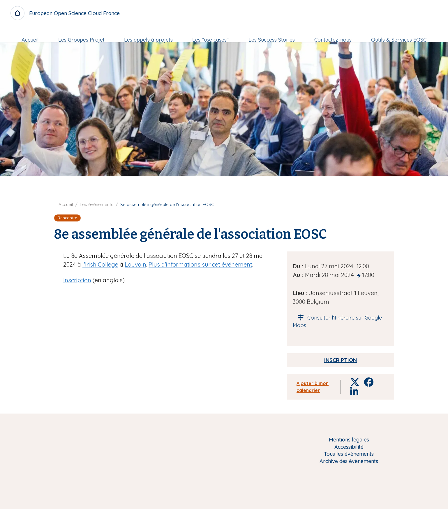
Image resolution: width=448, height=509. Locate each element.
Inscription (77, 280)
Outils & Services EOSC (398, 34)
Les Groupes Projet (81, 34)
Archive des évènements (349, 461)
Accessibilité (349, 447)
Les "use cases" (210, 34)
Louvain (135, 264)
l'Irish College (100, 264)
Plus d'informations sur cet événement (200, 264)
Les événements (96, 204)
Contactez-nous (333, 34)
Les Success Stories (271, 34)
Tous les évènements (349, 454)
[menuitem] (30, 34)
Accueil (30, 34)
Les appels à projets (148, 34)
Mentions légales (349, 440)
